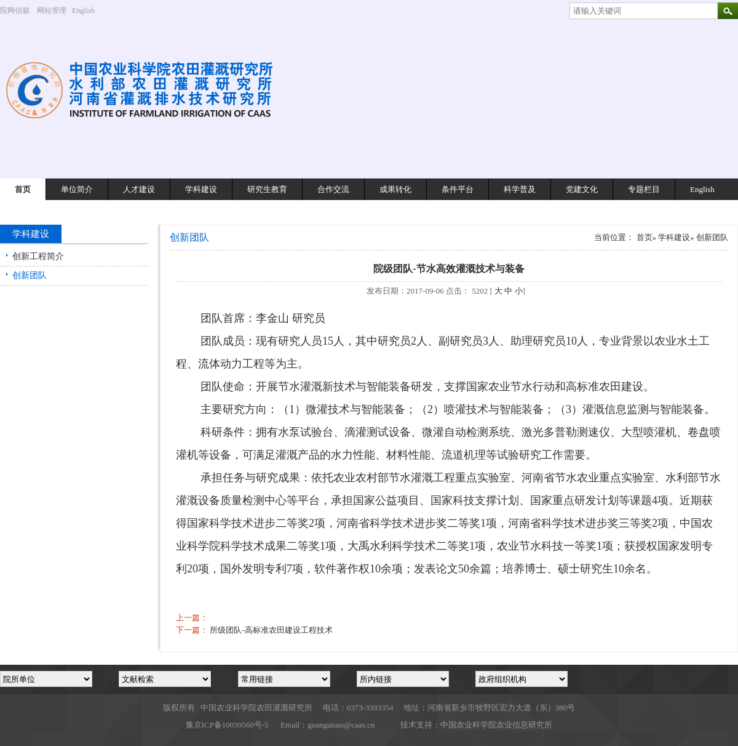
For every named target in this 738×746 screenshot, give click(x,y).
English (87, 10)
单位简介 (77, 189)
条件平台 (458, 189)
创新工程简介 (38, 256)
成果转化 (395, 189)
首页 (23, 189)
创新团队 (29, 275)
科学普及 (520, 189)
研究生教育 (267, 189)
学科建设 (201, 189)
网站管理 (51, 10)
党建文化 (582, 189)
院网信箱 (15, 10)
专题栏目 (644, 189)
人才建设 (139, 189)
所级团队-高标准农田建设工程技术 (271, 630)
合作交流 (333, 189)
